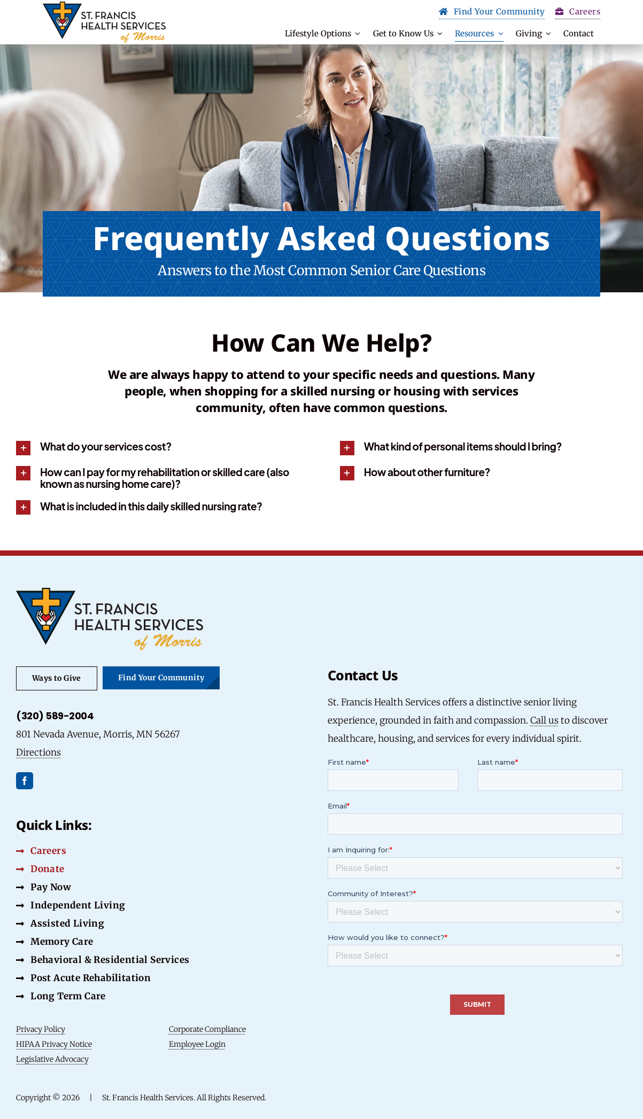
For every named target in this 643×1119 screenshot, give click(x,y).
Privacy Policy (40, 1029)
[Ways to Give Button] (56, 678)
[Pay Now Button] (43, 887)
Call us (544, 720)
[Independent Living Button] (71, 905)
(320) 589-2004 (55, 715)
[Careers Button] (41, 850)
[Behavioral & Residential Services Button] (103, 959)
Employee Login (197, 1044)
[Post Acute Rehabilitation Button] (83, 978)
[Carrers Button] (577, 13)
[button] (159, 447)
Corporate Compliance (207, 1029)
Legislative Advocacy (52, 1059)
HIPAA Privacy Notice (54, 1044)
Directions (38, 752)
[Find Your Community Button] (492, 13)
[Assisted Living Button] (60, 923)
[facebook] (24, 780)
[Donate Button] (40, 869)
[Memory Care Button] (55, 941)
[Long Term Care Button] (61, 996)
